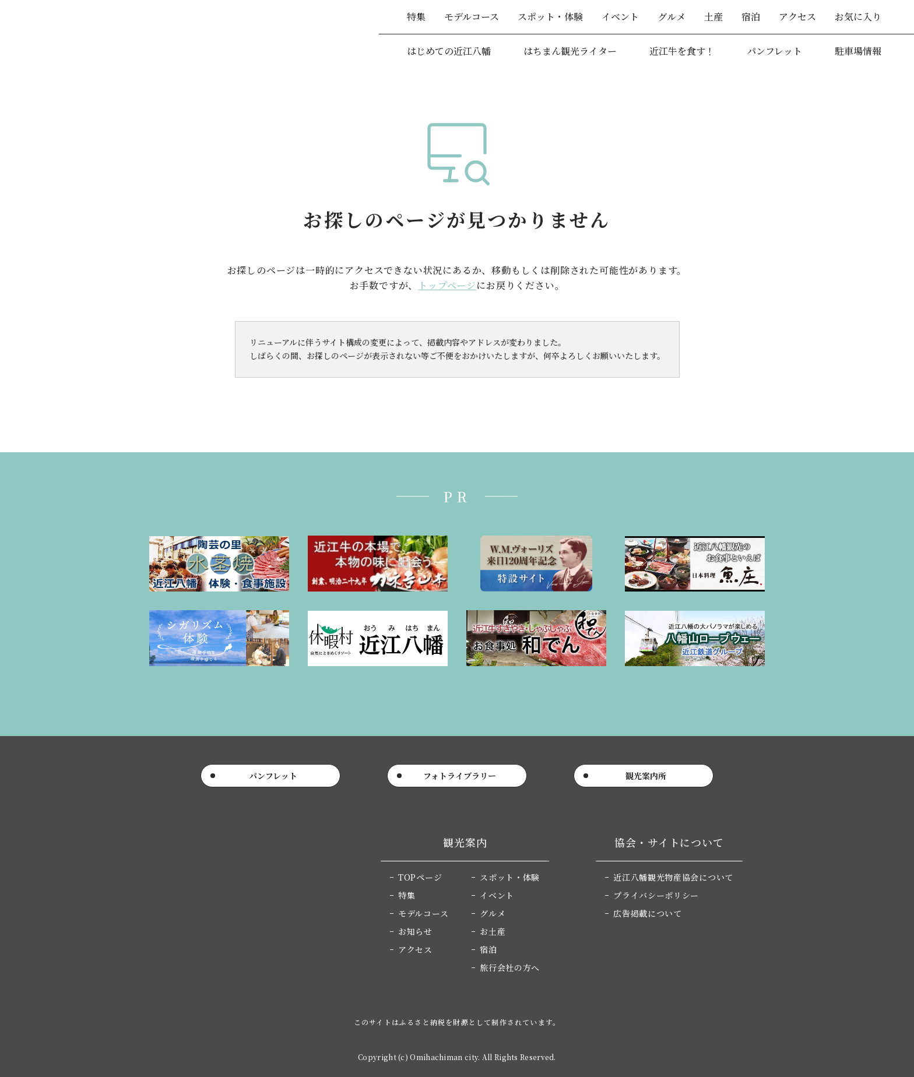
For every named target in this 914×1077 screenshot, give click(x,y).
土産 (713, 16)
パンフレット (774, 51)
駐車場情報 (858, 51)
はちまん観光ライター (570, 51)
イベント (620, 16)
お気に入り (858, 16)
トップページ (447, 285)
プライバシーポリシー (656, 895)
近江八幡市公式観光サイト (104, 34)
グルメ (672, 16)
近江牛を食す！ (682, 51)
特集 (416, 16)
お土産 (492, 931)
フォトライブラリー (459, 776)
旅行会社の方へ (510, 967)
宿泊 (750, 16)
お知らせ (415, 931)
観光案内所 (645, 776)
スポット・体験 (550, 16)
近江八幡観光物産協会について (673, 877)
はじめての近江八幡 (449, 51)
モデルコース (471, 16)
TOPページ (420, 877)
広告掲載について (647, 913)
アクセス (797, 16)
